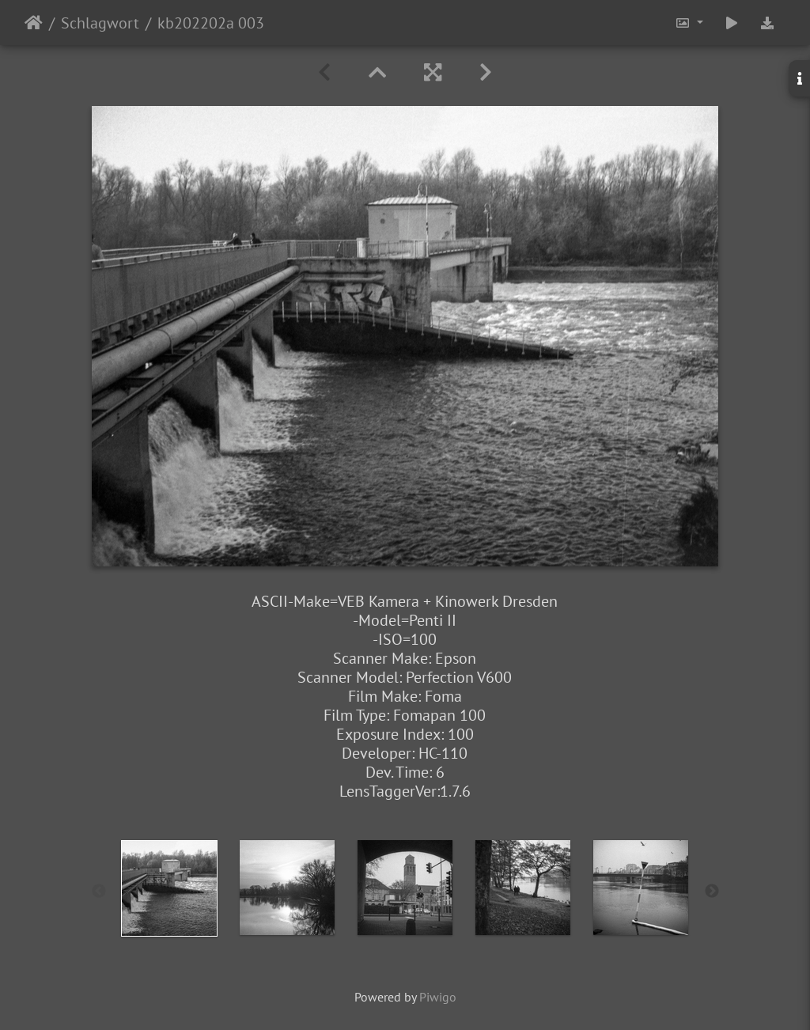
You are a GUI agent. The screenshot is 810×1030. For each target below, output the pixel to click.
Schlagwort (100, 23)
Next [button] (712, 891)
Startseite (34, 23)
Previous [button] (99, 891)
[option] (170, 888)
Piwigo (437, 997)
